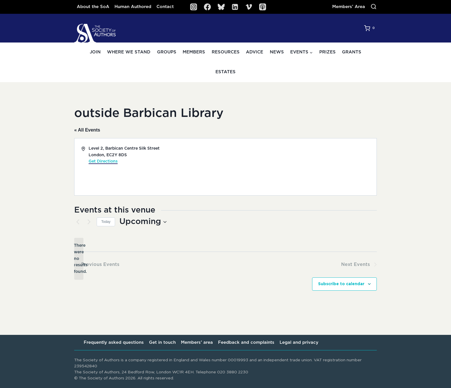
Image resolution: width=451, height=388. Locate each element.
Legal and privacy (299, 342)
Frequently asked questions (114, 342)
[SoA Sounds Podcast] (263, 7)
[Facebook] (207, 7)
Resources (226, 52)
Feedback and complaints (246, 342)
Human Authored (132, 7)
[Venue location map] (301, 166)
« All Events (87, 130)
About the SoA (93, 7)
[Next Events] (88, 222)
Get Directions (103, 161)
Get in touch (162, 342)
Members (194, 52)
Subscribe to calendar (341, 284)
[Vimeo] (249, 7)
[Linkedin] (235, 7)
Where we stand (128, 52)
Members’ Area (348, 7)
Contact (165, 7)
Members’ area (197, 342)
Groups (166, 52)
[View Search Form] (373, 7)
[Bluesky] (221, 7)
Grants (351, 52)
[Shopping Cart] (370, 28)
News (277, 52)
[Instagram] (193, 7)
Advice (254, 52)
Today (105, 222)
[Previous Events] (77, 222)
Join (95, 52)
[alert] (78, 258)
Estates (225, 72)
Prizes (327, 52)
